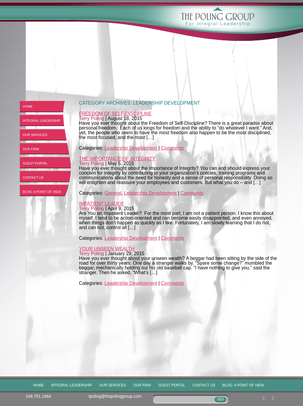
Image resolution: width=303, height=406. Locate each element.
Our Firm (31, 149)
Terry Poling (91, 118)
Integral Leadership (41, 120)
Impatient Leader (101, 203)
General (112, 193)
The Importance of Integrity (117, 158)
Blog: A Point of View (42, 192)
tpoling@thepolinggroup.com (115, 396)
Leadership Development (130, 148)
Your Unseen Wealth (106, 248)
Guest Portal (35, 163)
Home (28, 106)
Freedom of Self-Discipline (115, 113)
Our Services (35, 135)
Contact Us (33, 177)
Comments (172, 148)
